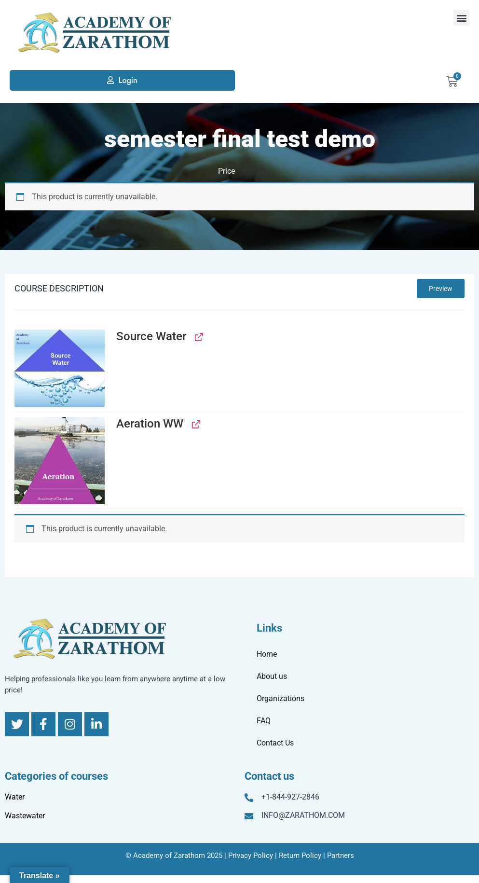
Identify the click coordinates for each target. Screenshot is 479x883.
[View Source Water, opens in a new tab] (198, 336)
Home (267, 654)
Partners (340, 855)
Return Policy (300, 855)
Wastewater (25, 815)
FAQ (264, 720)
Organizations (280, 698)
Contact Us (275, 742)
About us (272, 676)
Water (15, 796)
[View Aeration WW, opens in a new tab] (195, 424)
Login (128, 80)
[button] (461, 18)
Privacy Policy (250, 855)
